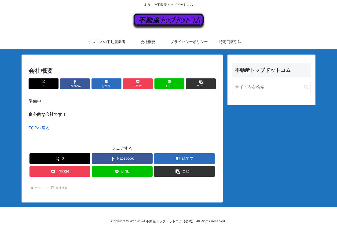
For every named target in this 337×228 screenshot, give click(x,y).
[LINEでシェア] (169, 83)
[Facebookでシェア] (75, 83)
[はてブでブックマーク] (106, 83)
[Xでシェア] (44, 83)
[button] (201, 83)
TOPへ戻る (39, 128)
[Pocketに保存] (138, 83)
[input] (271, 87)
